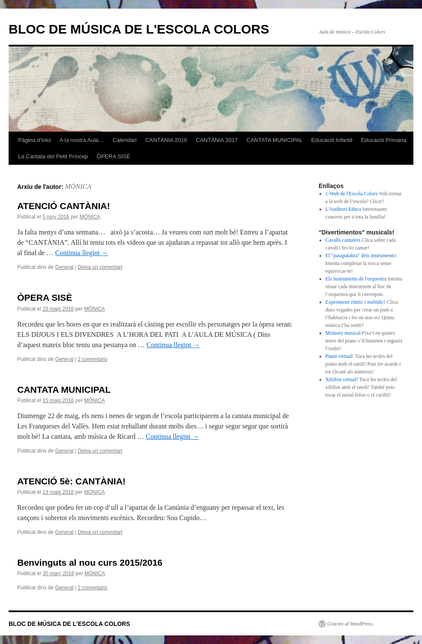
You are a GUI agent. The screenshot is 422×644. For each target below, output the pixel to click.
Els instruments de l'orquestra (356, 279)
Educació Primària (383, 140)
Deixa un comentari (100, 267)
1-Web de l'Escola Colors (352, 194)
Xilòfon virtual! (342, 379)
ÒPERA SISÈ (113, 156)
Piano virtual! (340, 356)
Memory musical (343, 333)
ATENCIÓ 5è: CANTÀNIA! (71, 481)
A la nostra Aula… (81, 140)
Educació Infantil (331, 140)
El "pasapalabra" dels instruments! (361, 256)
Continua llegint (82, 252)
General (64, 267)
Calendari (125, 140)
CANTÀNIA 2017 (217, 140)
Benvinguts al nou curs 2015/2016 (89, 562)
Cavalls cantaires (343, 240)
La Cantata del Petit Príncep (53, 156)
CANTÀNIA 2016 (166, 140)
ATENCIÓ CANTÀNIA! (63, 206)
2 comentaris (93, 359)
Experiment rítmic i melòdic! (356, 302)
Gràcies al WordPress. (350, 624)
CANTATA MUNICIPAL (274, 140)
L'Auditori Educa (343, 209)
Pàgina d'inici (34, 140)
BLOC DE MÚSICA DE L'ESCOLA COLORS (139, 29)
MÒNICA (78, 186)
